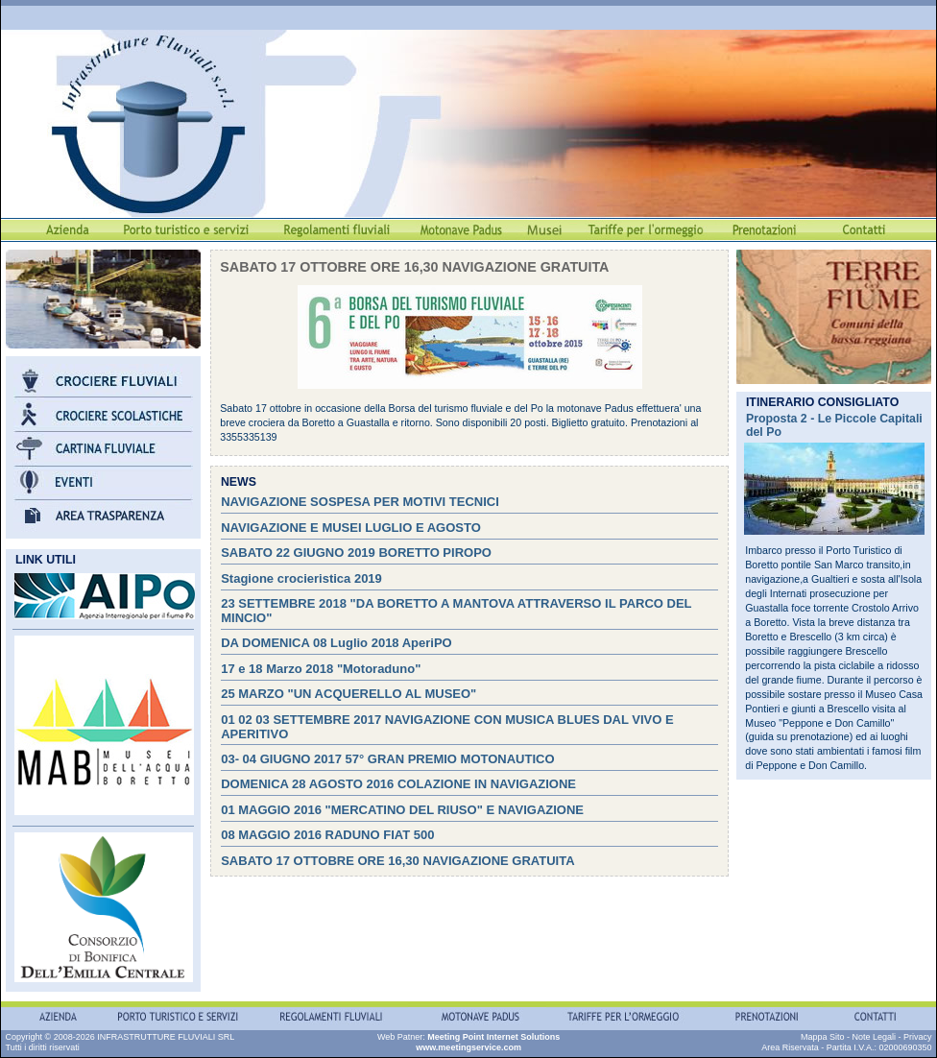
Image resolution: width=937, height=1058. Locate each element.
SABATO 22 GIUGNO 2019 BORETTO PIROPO (356, 552)
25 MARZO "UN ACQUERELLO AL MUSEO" (348, 693)
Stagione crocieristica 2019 (301, 578)
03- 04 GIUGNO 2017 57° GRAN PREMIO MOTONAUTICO (387, 759)
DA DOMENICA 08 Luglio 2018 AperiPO (336, 643)
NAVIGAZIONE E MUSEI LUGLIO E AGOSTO (351, 527)
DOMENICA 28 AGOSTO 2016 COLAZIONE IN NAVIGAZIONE (398, 784)
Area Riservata (790, 1047)
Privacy (917, 1037)
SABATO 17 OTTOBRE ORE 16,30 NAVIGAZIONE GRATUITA (397, 861)
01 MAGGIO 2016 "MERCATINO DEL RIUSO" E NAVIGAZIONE (402, 810)
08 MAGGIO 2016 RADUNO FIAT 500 (327, 835)
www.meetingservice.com (468, 1047)
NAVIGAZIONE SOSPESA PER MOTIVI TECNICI (360, 501)
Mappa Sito (823, 1037)
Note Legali (874, 1037)
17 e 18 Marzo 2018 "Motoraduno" (320, 668)
